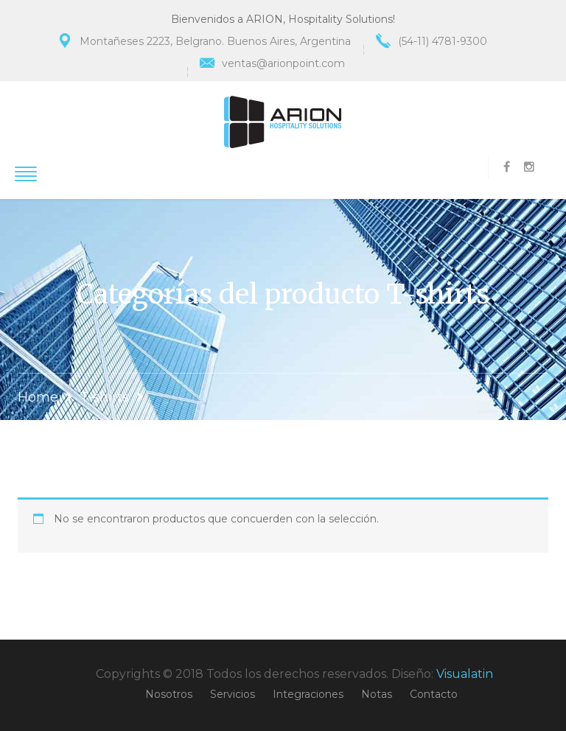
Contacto (434, 694)
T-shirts (104, 397)
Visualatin (464, 674)
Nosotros (168, 694)
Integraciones (308, 694)
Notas (376, 694)
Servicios (232, 694)
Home (38, 397)
